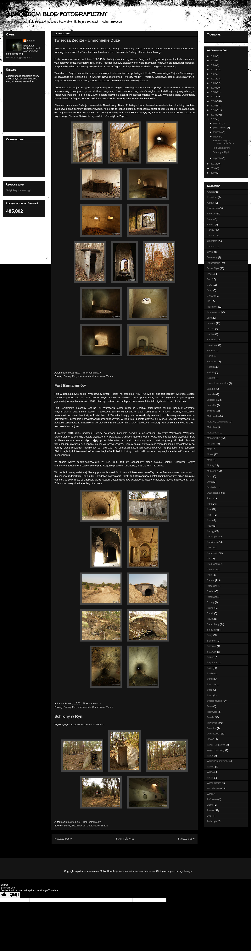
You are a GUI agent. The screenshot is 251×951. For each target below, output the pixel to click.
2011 (213, 163)
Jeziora (211, 328)
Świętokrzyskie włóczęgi (18, 190)
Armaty (210, 202)
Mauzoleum (213, 432)
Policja (210, 547)
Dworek (211, 274)
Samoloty (212, 629)
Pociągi (211, 531)
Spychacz (212, 662)
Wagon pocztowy (216, 750)
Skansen (211, 640)
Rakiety (211, 591)
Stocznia (211, 684)
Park (209, 503)
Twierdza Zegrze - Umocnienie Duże (87, 40)
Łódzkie (211, 410)
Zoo (209, 815)
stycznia (217, 158)
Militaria (211, 443)
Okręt (210, 482)
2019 (213, 87)
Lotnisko (211, 394)
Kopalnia (211, 361)
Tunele (109, 376)
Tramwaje (212, 712)
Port (209, 558)
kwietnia (217, 132)
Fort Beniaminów (70, 385)
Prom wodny (213, 564)
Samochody (213, 624)
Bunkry (67, 376)
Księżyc (211, 378)
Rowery (211, 607)
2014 (213, 110)
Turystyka (212, 723)
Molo (209, 449)
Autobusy (212, 213)
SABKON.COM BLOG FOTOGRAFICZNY (55, 14)
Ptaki (209, 575)
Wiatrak (211, 772)
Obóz (210, 476)
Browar (210, 224)
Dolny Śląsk (213, 268)
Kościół (211, 372)
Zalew (210, 804)
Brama (210, 219)
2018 (213, 92)
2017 (213, 96)
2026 (213, 56)
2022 (213, 74)
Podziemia (212, 542)
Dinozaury (212, 257)
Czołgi (210, 252)
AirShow (211, 192)
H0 (208, 301)
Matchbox (212, 427)
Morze (210, 454)
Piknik (210, 514)
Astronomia (213, 208)
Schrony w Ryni (68, 716)
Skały (210, 635)
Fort (74, 376)
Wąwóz (211, 766)
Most (209, 460)
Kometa (211, 350)
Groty (210, 290)
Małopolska (213, 416)
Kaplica (211, 334)
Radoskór (212, 586)
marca (216, 136)
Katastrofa (212, 345)
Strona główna (125, 838)
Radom (211, 580)
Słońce (210, 657)
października (220, 127)
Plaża (210, 520)
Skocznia (211, 646)
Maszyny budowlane (217, 421)
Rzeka (210, 618)
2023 (213, 69)
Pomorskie (212, 553)
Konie (210, 356)
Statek (210, 679)
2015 (213, 105)
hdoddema (149, 871)
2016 (213, 101)
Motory (210, 465)
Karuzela (211, 339)
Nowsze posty (63, 838)
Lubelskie (212, 400)
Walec (210, 755)
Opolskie (211, 487)
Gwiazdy (211, 295)
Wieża (210, 777)
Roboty (210, 602)
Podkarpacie (213, 536)
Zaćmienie (212, 799)
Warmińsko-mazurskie (218, 761)
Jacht (210, 317)
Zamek (210, 810)
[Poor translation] (14, 895)
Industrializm (213, 312)
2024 (213, 65)
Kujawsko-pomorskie (217, 383)
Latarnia (211, 389)
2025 (213, 60)
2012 (213, 119)
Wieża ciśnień (214, 783)
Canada (211, 235)
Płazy (210, 525)
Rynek (210, 613)
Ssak (209, 668)
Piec (209, 509)
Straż (209, 690)
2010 (213, 168)
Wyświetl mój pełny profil (18, 57)
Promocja (212, 569)
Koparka (211, 367)
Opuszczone (98, 376)
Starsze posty (186, 838)
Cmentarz (212, 241)
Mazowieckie (84, 376)
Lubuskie (211, 405)
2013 (213, 114)
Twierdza (211, 728)
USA (209, 739)
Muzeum (211, 471)
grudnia (217, 123)
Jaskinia (211, 323)
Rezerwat (212, 597)
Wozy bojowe (214, 788)
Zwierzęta (212, 821)
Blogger (188, 871)
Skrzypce (211, 651)
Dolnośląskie (213, 263)
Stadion (211, 673)
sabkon (31, 40)
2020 (213, 83)
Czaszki (211, 246)
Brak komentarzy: (92, 372)
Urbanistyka (213, 733)
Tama (210, 706)
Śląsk (210, 695)
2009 (213, 172)
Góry (209, 284)
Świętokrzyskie (214, 701)
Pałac (210, 498)
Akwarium (212, 197)
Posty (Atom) (130, 848)
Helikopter (212, 306)
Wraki (210, 794)
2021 (213, 78)
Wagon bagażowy (216, 744)
